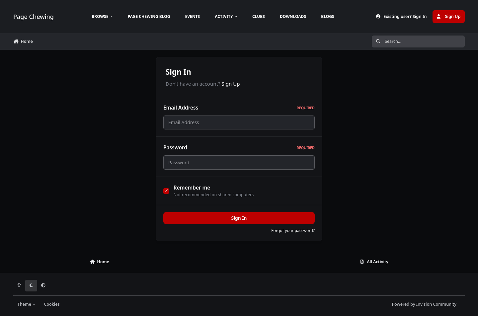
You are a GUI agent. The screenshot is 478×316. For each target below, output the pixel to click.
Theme (27, 304)
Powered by (424, 304)
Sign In (239, 218)
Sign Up (231, 83)
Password (239, 147)
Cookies (51, 304)
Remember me (192, 187)
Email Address (239, 107)
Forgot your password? (293, 230)
